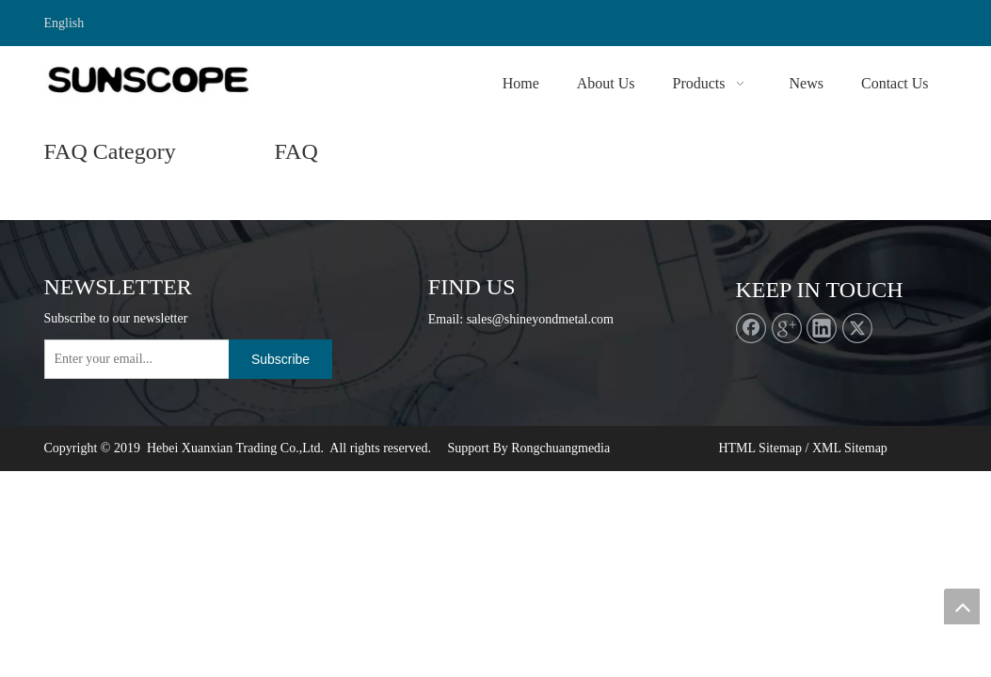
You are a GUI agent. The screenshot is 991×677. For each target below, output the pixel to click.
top (962, 606)
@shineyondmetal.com (553, 319)
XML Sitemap (849, 448)
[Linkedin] (822, 328)
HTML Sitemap (760, 448)
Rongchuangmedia (560, 448)
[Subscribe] (280, 359)
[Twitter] (857, 328)
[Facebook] (751, 328)
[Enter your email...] (155, 359)
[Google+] (787, 328)
